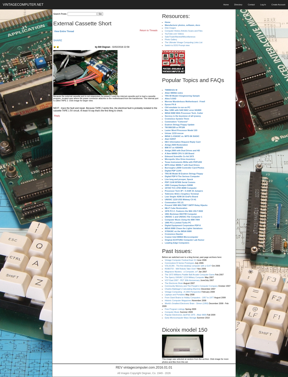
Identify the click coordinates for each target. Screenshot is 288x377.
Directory (238, 4)
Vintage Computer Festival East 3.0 (181, 260)
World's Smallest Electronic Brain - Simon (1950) (186, 303)
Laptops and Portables (175, 294)
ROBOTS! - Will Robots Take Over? (181, 269)
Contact (251, 4)
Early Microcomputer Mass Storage (180, 318)
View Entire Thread (64, 31)
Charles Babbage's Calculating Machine (183, 289)
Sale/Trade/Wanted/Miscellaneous (180, 37)
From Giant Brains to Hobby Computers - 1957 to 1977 (189, 297)
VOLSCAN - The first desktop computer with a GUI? (188, 266)
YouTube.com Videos (174, 34)
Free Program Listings (175, 309)
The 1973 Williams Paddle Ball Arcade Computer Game (190, 274)
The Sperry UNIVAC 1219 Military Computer (184, 277)
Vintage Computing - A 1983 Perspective (183, 292)
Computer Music (172, 312)
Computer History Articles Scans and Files (183, 31)
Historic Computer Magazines (178, 300)
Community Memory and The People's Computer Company (191, 286)
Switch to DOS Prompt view (177, 45)
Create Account (278, 4)
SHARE (57, 40)
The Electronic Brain (174, 283)
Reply (57, 116)
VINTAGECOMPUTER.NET (23, 4)
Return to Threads (149, 30)
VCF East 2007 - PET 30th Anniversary (182, 280)
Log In (263, 4)
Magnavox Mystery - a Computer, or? (181, 272)
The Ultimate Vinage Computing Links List (183, 42)
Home (226, 4)
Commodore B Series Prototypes (179, 263)
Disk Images (170, 28)
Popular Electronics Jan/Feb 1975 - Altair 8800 (185, 315)
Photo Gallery (171, 39)
